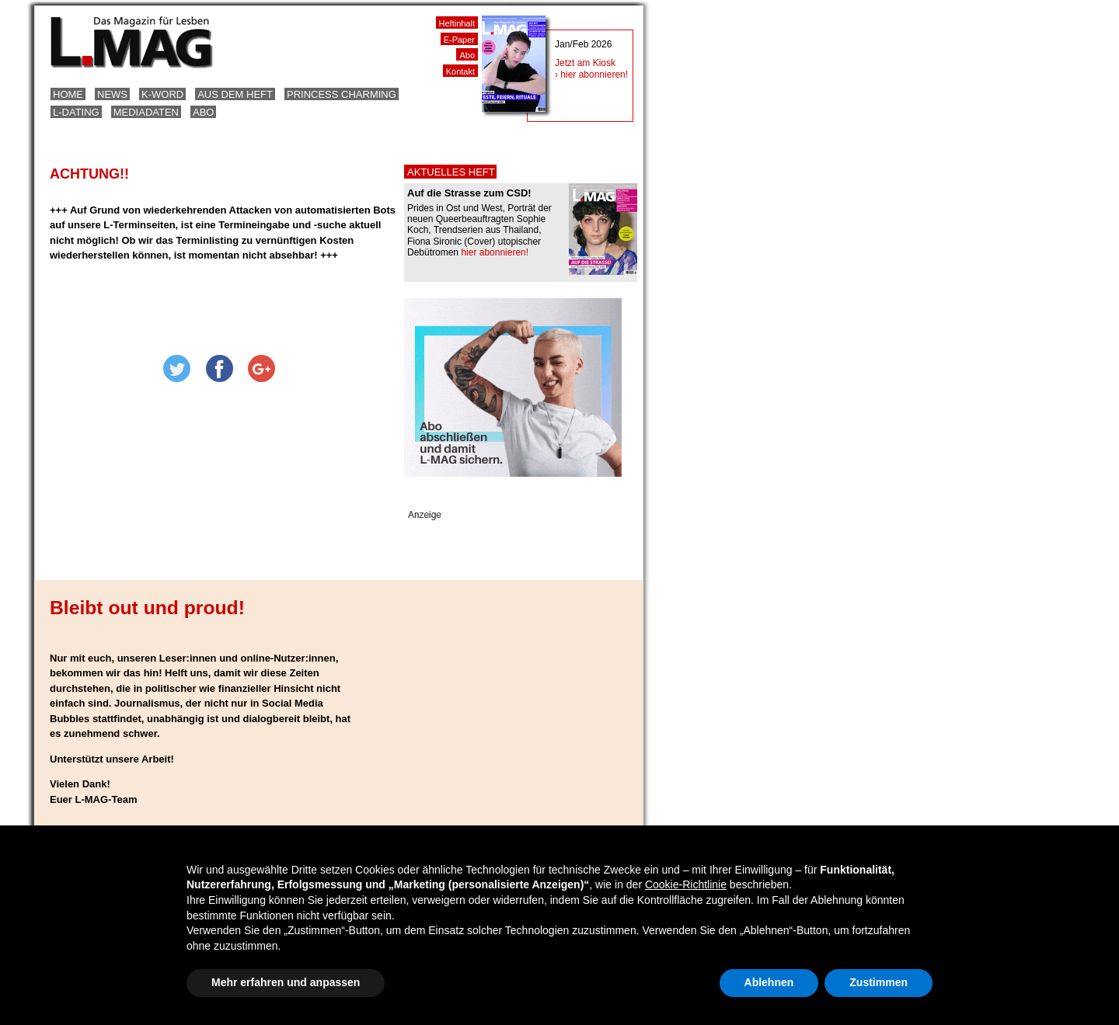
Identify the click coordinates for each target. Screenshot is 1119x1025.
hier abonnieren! (494, 252)
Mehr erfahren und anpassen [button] (285, 982)
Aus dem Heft (235, 94)
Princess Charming (341, 94)
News (112, 94)
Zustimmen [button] (878, 982)
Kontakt (460, 71)
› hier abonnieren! (591, 74)
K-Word (162, 94)
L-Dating (76, 112)
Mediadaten (146, 112)
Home (68, 94)
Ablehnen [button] (769, 982)
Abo (203, 112)
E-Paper (459, 39)
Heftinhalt (457, 23)
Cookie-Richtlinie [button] (686, 884)
